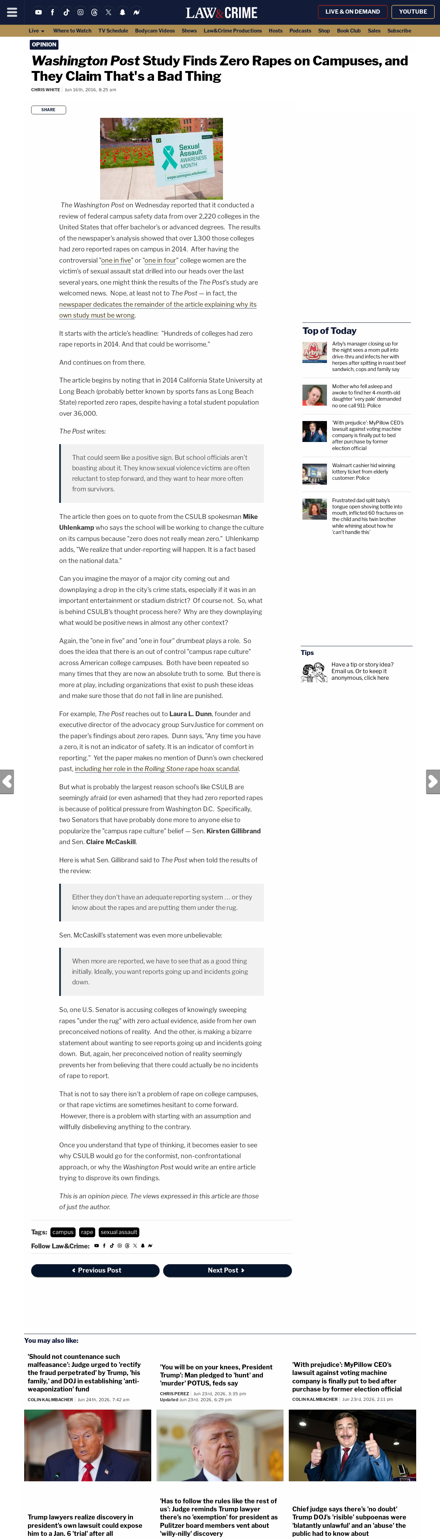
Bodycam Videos (155, 31)
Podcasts (300, 31)
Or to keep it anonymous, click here (360, 674)
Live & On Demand (353, 11)
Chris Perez (174, 1393)
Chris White (45, 89)
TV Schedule (113, 31)
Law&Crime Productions (233, 31)
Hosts (275, 31)
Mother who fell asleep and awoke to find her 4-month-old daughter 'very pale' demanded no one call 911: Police (366, 395)
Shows (189, 31)
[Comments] (31, 99)
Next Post (433, 782)
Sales (374, 31)
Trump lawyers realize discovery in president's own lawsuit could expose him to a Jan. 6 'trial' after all (85, 1525)
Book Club (349, 31)
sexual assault (119, 1232)
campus (63, 1232)
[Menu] (12, 12)
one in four (160, 260)
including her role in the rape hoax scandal (157, 768)
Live (37, 31)
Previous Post (7, 782)
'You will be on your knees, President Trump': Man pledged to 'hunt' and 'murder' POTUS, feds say (216, 1375)
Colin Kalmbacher (50, 1399)
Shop (324, 31)
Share (48, 109)
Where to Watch (72, 31)
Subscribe (399, 31)
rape (87, 1232)
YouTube (413, 11)
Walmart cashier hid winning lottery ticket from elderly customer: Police (363, 471)
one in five (116, 260)
